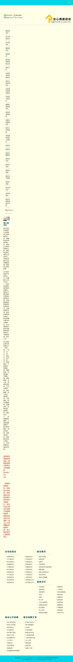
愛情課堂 (28, 643)
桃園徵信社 (10, 564)
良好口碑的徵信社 (8, 83)
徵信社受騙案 (43, 577)
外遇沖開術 (28, 630)
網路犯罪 (42, 559)
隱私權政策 (18, 658)
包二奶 (41, 600)
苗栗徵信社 (10, 572)
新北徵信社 (10, 562)
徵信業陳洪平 (11, 638)
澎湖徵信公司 (29, 580)
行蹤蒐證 (42, 587)
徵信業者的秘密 (8, 114)
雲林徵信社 (10, 577)
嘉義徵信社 (28, 556)
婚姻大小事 (28, 648)
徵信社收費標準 (54, 658)
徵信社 (30, 658)
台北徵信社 (10, 559)
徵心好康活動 (11, 622)
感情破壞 (42, 592)
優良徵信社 (10, 627)
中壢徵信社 (10, 567)
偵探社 (8, 149)
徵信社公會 (10, 635)
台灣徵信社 (28, 574)
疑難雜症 (60, 587)
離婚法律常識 (29, 632)
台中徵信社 (10, 574)
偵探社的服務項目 (8, 122)
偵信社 (8, 145)
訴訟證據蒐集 (61, 592)
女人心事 (28, 640)
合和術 (27, 627)
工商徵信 (60, 589)
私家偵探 (60, 602)
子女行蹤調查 (43, 602)
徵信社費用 (42, 556)
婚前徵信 (60, 594)
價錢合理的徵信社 (8, 106)
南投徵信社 (10, 582)
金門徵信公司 (29, 582)
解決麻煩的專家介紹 (8, 62)
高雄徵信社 (28, 562)
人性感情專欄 (29, 635)
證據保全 (60, 597)
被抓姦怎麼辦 (43, 612)
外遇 (40, 594)
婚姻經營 (10, 648)
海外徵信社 (42, 574)
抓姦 (40, 597)
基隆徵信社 (10, 556)
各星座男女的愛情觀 (45, 567)
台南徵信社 (28, 559)
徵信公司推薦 (11, 625)
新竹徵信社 (10, 569)
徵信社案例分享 (44, 572)
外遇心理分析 (29, 622)
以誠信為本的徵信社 (8, 75)
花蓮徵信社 (28, 572)
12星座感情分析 (30, 638)
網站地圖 (18, 15)
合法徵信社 (10, 630)
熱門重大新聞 (11, 632)
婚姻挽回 (60, 605)
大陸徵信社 (28, 577)
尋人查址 (42, 610)
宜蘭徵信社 (28, 567)
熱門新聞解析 (29, 625)
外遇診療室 (10, 645)
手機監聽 (60, 607)
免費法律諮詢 (43, 605)
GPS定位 (10, 640)
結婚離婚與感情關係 (13, 650)
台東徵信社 (28, 569)
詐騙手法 (10, 643)
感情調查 (60, 610)
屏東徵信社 (28, 564)
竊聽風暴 (42, 569)
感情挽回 (42, 589)
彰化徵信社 (10, 580)
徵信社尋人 (60, 612)
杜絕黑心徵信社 (8, 99)
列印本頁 (9, 15)
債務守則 (28, 645)
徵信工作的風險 (8, 130)
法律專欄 (42, 564)
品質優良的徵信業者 (8, 91)
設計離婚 (42, 607)
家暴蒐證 (60, 600)
